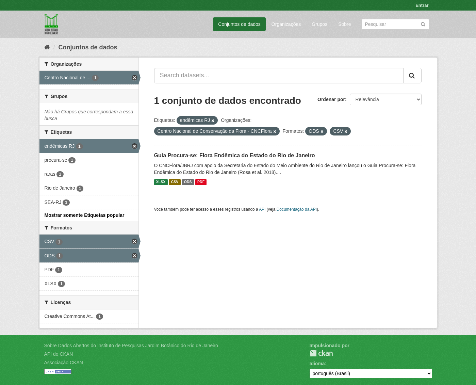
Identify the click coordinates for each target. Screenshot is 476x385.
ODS (188, 182)
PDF (200, 182)
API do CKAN (58, 354)
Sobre (344, 24)
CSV (175, 182)
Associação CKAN (63, 362)
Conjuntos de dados (239, 24)
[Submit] (423, 24)
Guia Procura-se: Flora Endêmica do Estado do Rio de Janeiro (234, 155)
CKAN (321, 353)
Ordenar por (331, 99)
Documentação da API (297, 209)
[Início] (47, 47)
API (262, 209)
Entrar (421, 5)
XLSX (160, 182)
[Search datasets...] (279, 75)
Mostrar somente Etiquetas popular (85, 215)
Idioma (317, 363)
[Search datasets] (395, 24)
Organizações (286, 24)
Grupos (319, 24)
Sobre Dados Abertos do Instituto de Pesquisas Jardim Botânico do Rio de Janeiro (131, 345)
